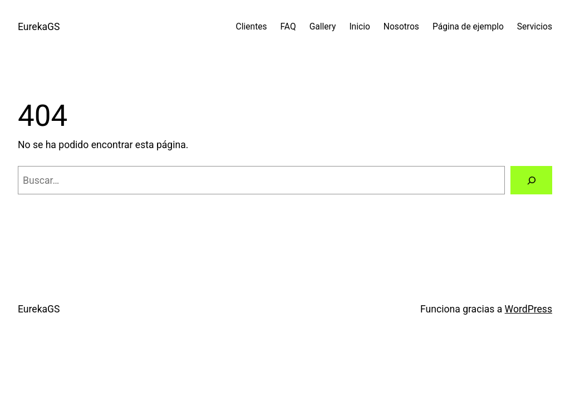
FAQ (288, 27)
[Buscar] (531, 180)
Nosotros (401, 27)
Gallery (322, 27)
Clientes (251, 27)
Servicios (534, 27)
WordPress (528, 309)
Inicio (359, 27)
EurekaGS (39, 26)
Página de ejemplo (468, 27)
